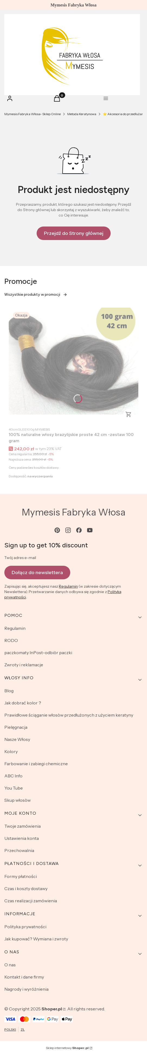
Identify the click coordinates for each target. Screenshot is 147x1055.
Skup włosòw (17, 800)
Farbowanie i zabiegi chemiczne (36, 763)
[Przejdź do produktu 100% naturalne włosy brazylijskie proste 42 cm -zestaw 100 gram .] (73, 366)
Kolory (11, 751)
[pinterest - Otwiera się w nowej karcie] (57, 530)
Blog (9, 690)
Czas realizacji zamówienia (30, 900)
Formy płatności (20, 876)
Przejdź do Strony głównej (73, 233)
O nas (10, 964)
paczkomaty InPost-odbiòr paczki (38, 652)
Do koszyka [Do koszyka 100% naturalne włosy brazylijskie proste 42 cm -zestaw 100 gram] (128, 414)
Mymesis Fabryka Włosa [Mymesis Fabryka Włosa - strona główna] (74, 512)
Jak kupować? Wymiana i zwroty (36, 938)
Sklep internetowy (67, 1048)
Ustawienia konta (21, 838)
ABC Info (13, 775)
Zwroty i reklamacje (23, 664)
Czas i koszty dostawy (25, 888)
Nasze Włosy (17, 739)
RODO (11, 640)
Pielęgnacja (15, 727)
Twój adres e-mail (20, 557)
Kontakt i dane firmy (24, 977)
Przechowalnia (19, 850)
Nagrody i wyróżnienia (26, 989)
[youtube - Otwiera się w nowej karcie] (90, 530)
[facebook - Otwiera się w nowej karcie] (79, 530)
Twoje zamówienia (22, 826)
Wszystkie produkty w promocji (35, 294)
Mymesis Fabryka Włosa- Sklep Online (32, 114)
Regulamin (68, 586)
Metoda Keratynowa (81, 114)
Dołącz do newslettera (37, 572)
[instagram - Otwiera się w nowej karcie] (68, 530)
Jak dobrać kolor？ (23, 702)
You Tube (13, 788)
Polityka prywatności (25, 926)
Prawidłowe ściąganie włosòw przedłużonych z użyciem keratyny (68, 715)
